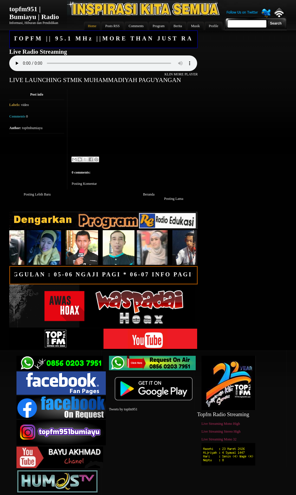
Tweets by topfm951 (123, 409)
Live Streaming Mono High (220, 424)
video (25, 105)
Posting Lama (173, 199)
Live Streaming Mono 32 (218, 439)
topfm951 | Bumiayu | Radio (34, 13)
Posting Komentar (84, 184)
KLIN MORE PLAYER (181, 74)
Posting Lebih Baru (37, 194)
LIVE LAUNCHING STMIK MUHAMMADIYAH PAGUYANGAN (95, 80)
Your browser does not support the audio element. (103, 63)
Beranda (149, 194)
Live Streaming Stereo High (220, 431)
